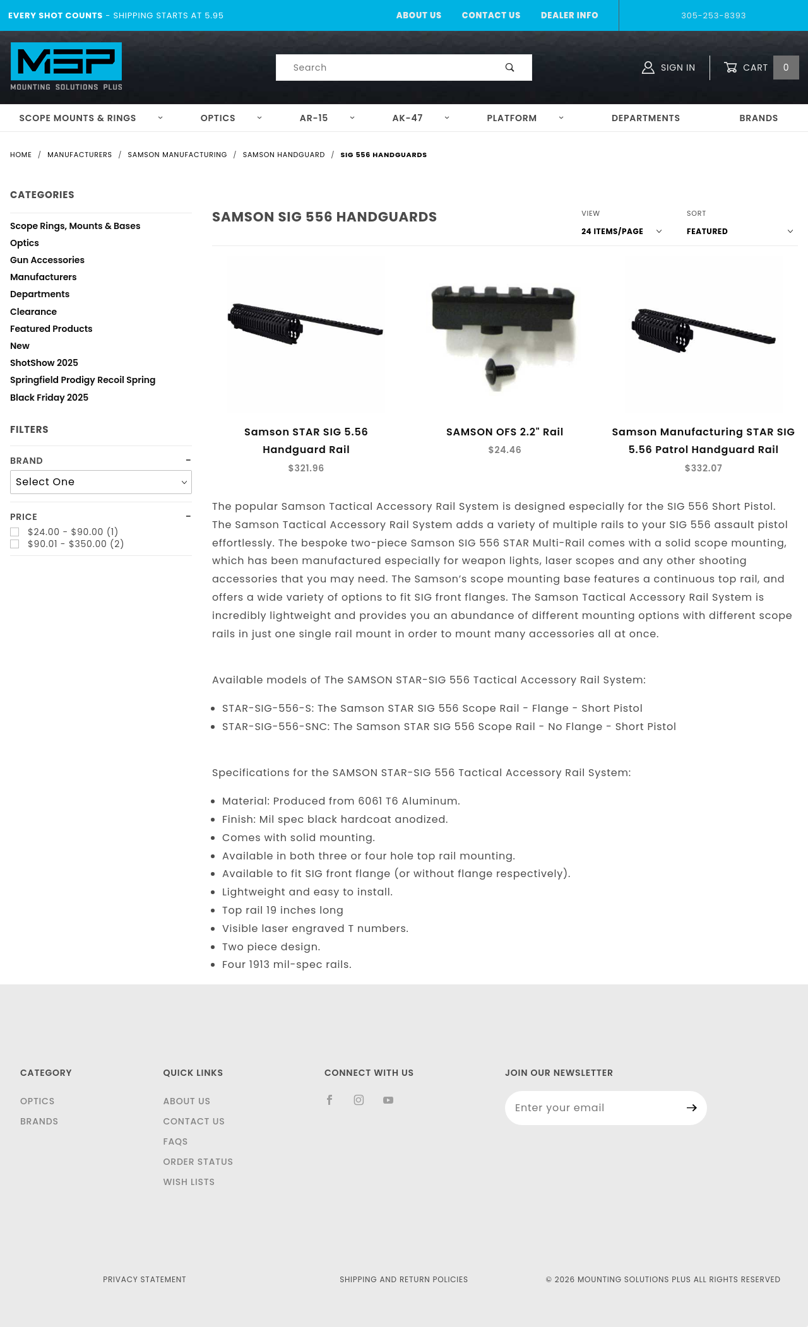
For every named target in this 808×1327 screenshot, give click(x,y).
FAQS (175, 1141)
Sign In (669, 67)
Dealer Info (569, 15)
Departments (646, 118)
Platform (525, 118)
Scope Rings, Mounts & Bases (75, 227)
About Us (419, 15)
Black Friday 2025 (49, 399)
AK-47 (421, 118)
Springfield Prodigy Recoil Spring (83, 381)
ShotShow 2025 (44, 364)
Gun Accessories (47, 261)
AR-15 (327, 118)
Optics (232, 118)
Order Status (198, 1161)
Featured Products (51, 330)
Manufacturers (43, 278)
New (20, 347)
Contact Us (491, 15)
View (590, 213)
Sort (696, 213)
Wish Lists (189, 1182)
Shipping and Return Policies (404, 1279)
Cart (761, 68)
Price (24, 517)
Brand (26, 461)
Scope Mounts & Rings (91, 118)
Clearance (33, 313)
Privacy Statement (144, 1279)
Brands (758, 118)
